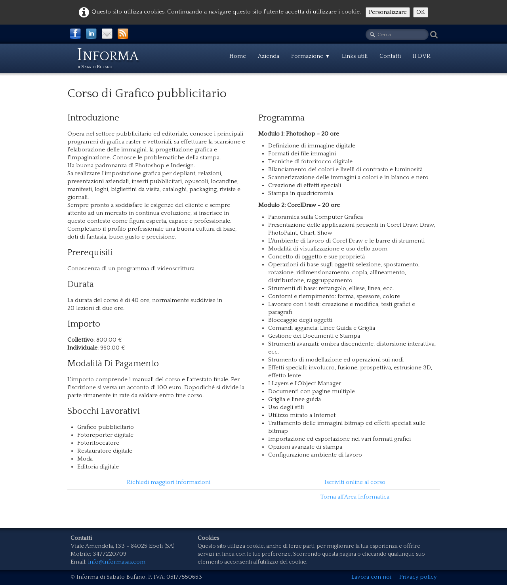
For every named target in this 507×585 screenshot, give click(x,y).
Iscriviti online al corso (354, 482)
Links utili (355, 56)
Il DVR (422, 56)
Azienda (268, 56)
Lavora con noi (371, 577)
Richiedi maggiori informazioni (168, 482)
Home (237, 56)
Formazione (310, 56)
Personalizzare (388, 12)
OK (420, 12)
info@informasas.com (116, 561)
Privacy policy (417, 577)
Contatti (390, 56)
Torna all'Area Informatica (354, 496)
